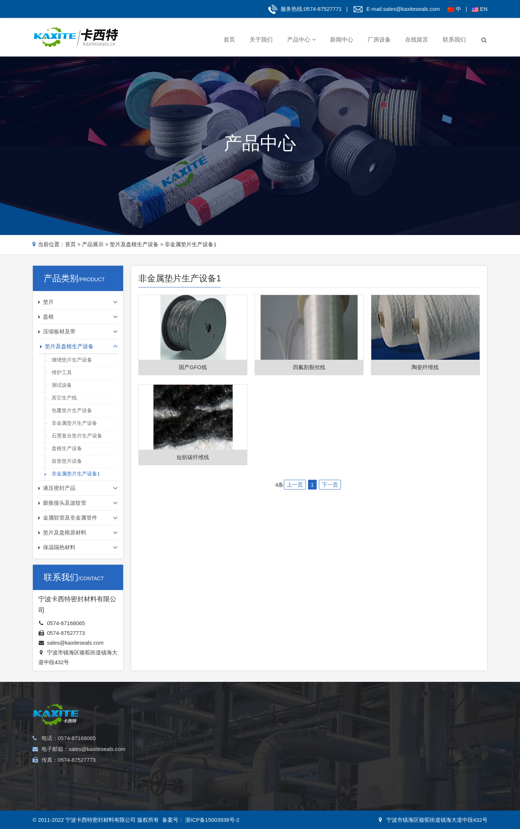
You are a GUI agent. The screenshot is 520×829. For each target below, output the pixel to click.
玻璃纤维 (379, 755)
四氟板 (269, 788)
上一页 (295, 485)
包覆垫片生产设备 (72, 410)
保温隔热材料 (387, 711)
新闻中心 (341, 40)
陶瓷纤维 (379, 733)
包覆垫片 (155, 766)
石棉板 (269, 733)
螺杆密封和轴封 (332, 733)
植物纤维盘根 (222, 788)
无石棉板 (271, 777)
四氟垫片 (155, 755)
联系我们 (454, 40)
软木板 (269, 744)
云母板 (269, 766)
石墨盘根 (217, 744)
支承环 (323, 777)
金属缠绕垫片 (160, 733)
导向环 (323, 766)
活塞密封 (325, 744)
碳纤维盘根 (219, 755)
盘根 (214, 711)
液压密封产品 (333, 711)
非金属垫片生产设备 (74, 423)
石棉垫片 (155, 777)
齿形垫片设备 (67, 461)
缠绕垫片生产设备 (72, 360)
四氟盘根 (217, 777)
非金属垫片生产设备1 (190, 244)
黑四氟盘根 (219, 766)
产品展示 (93, 244)
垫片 (152, 711)
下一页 (330, 485)
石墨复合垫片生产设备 (77, 436)
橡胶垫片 (155, 788)
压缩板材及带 (279, 711)
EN (484, 9)
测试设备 (62, 385)
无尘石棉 (379, 744)
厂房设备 (379, 40)
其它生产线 (64, 398)
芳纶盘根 (217, 733)
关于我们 (261, 40)
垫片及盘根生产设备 (134, 244)
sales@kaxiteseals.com (411, 9)
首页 (229, 40)
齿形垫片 (155, 744)
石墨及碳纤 (381, 766)
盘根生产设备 (67, 448)
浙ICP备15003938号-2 (211, 820)
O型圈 (322, 755)
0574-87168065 (66, 623)
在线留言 (416, 40)
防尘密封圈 (327, 788)
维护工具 (62, 372)
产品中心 (301, 40)
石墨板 (269, 755)
